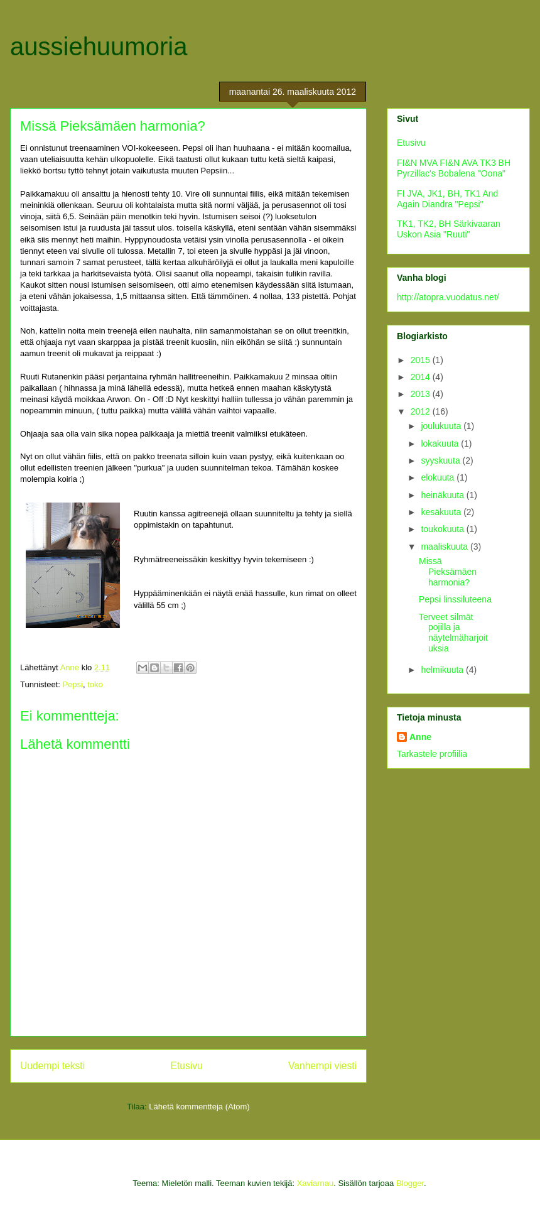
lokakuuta (441, 443)
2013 (422, 394)
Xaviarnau (315, 1183)
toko (95, 684)
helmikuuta (443, 670)
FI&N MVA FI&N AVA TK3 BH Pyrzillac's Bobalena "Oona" (453, 168)
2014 (422, 377)
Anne (420, 737)
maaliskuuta (445, 546)
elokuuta (438, 477)
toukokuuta (443, 529)
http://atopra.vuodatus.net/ (448, 297)
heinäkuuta (443, 495)
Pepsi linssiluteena (455, 599)
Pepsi (72, 684)
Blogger (410, 1183)
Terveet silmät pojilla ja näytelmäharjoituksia (453, 632)
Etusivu (187, 1065)
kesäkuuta (442, 512)
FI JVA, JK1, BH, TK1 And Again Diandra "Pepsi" (447, 198)
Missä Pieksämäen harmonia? (448, 571)
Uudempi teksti (52, 1065)
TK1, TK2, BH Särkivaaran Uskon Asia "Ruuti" (448, 229)
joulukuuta (442, 426)
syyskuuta (441, 460)
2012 (422, 411)
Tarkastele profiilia (432, 754)
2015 (422, 360)
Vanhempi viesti (322, 1065)
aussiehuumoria (98, 46)
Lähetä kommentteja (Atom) (199, 1106)
